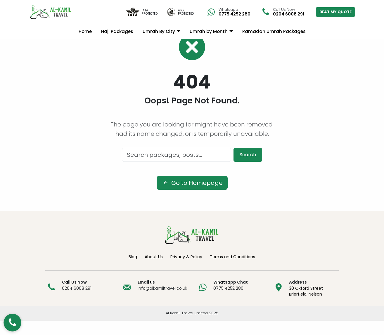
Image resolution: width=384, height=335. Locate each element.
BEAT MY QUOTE (335, 12)
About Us (154, 271)
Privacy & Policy (186, 271)
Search (248, 169)
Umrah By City (159, 31)
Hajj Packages (117, 31)
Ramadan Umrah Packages (274, 31)
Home (85, 31)
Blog (133, 271)
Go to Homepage (192, 197)
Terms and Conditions (232, 271)
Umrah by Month (209, 31)
